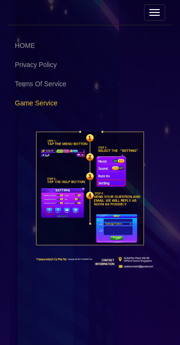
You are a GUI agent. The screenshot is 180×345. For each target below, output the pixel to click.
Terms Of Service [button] (40, 84)
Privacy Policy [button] (36, 65)
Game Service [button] (36, 103)
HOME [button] (25, 45)
